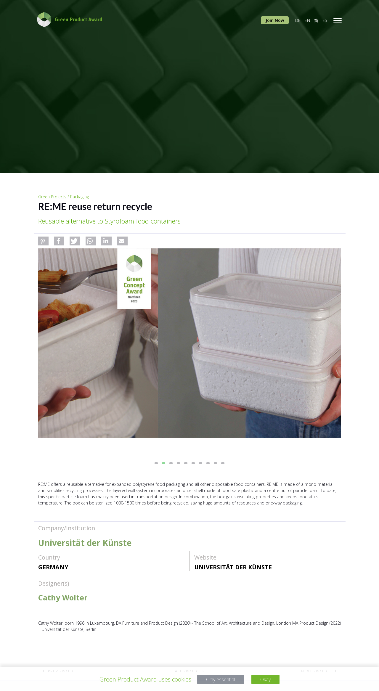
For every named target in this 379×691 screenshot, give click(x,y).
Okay (269, 679)
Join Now (275, 20)
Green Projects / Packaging (63, 197)
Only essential (219, 679)
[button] (43, 241)
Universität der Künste (233, 567)
